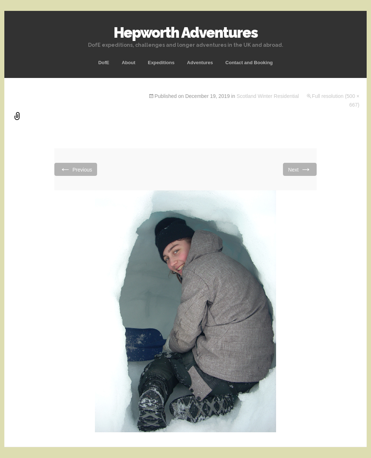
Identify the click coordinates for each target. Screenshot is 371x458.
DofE (103, 62)
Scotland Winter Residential (268, 96)
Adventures (200, 62)
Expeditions (161, 62)
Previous (75, 169)
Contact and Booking (249, 62)
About (129, 62)
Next (300, 169)
